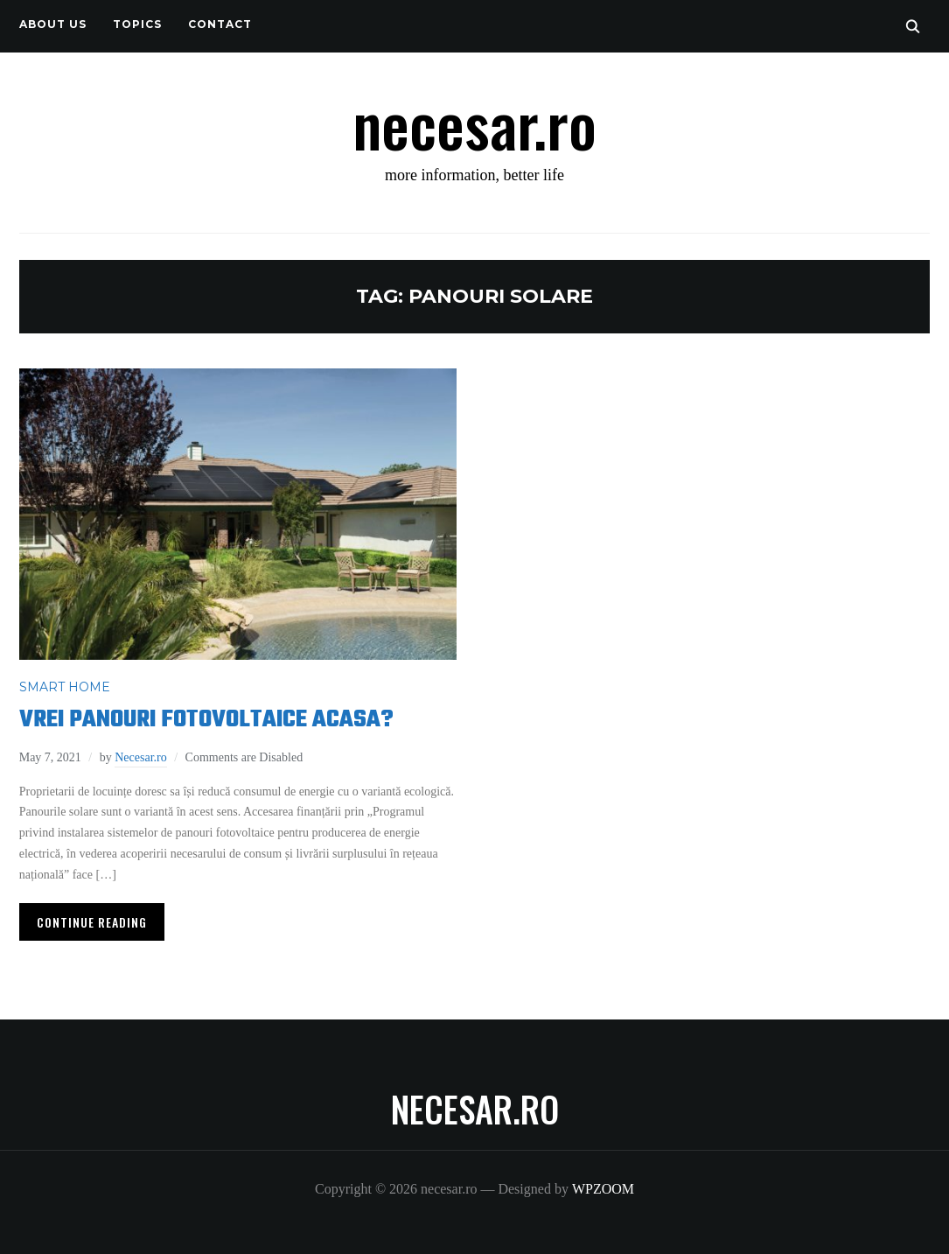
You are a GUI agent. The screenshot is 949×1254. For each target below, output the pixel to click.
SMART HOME (64, 687)
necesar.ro (474, 122)
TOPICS (137, 24)
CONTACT (220, 24)
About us (53, 24)
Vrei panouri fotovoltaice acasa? (206, 720)
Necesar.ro (140, 757)
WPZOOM (603, 1188)
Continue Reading (92, 922)
